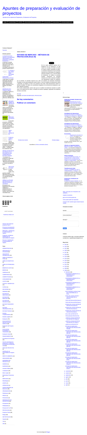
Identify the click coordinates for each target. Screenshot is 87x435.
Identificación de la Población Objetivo (7, 89)
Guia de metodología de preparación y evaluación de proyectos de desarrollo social (8, 343)
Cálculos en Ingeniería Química (71, 145)
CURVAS (5, 287)
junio (67, 381)
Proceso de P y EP (7, 408)
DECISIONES (6, 289)
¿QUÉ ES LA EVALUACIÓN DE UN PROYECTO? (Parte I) (72, 322)
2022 (65, 246)
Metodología (5, 380)
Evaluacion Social (7, 334)
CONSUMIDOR (6, 279)
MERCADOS (5, 378)
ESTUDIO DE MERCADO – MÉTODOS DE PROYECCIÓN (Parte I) (72, 367)
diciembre (68, 272)
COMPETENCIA (6, 274)
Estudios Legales (6, 316)
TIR (3, 421)
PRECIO (4, 395)
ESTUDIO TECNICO (7, 311)
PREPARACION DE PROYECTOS (7, 400)
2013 (65, 260)
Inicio (40, 140)
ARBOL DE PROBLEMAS (8, 264)
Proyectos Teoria (6, 412)
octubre (67, 373)
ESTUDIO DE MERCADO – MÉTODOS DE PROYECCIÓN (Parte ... (72, 358)
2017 (65, 252)
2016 (65, 254)
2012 (65, 262)
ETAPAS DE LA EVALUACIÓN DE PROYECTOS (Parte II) (73, 308)
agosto (67, 377)
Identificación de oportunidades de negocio (8, 352)
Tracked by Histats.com (8, 214)
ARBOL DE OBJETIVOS (8, 261)
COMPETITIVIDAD (7, 276)
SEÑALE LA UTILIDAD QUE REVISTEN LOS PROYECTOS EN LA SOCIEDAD (8, 182)
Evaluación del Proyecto (8, 326)
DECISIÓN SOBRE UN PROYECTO (11, 102)
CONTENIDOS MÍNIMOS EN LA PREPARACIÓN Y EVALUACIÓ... (72, 275)
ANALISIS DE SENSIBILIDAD (6, 254)
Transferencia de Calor (69, 168)
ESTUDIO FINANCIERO (8, 304)
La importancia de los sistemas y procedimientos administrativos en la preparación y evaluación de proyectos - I (8, 58)
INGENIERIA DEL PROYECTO (7, 361)
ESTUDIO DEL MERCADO (6, 298)
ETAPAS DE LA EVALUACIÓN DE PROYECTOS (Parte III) (73, 305)
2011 (65, 264)
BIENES (4, 270)
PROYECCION (38, 95)
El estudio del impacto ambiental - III (72, 180)
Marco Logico (6, 372)
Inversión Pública (12, 22)
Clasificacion (5, 272)
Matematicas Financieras (8, 375)
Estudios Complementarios (7, 314)
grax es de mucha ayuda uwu (69, 197)
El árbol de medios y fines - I (11, 138)
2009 (65, 268)
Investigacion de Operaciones (71, 113)
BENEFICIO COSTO (7, 268)
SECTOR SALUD (6, 416)
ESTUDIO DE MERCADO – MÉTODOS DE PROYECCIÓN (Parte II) (72, 363)
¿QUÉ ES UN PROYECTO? (71, 324)
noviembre (68, 371)
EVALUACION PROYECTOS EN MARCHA (33, 22)
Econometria (67, 133)
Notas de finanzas (68, 155)
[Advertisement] (43, 36)
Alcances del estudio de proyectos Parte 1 (8, 224)
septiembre (68, 375)
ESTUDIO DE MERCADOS (66, 22)
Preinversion (5, 397)
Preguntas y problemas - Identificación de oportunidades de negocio (8, 236)
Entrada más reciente (23, 140)
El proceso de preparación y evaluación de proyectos (8, 228)
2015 (65, 256)
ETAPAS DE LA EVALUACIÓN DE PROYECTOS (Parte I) (73, 311)
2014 (65, 258)
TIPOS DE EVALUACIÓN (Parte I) (73, 302)
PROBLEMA (5, 405)
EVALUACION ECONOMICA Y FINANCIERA (6, 330)
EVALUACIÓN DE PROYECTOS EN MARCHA (7, 322)
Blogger (48, 432)
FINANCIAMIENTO (7, 336)
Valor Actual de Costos (11, 167)
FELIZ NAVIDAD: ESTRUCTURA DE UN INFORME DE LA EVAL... (72, 293)
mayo (67, 383)
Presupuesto (5, 403)
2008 (65, 270)
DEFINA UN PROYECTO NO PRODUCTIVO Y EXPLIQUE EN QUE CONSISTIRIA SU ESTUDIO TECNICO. (8, 153)
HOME (5, 22)
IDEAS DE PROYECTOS (8, 347)
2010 (65, 266)
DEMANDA (5, 291)
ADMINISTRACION (7, 248)
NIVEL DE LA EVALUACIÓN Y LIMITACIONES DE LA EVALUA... (72, 297)
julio (67, 379)
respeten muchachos (67, 195)
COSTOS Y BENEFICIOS (8, 283)
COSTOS (20, 22)
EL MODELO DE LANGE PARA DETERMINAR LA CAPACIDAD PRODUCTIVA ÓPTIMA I (8, 74)
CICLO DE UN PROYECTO (71, 314)
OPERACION (6, 385)
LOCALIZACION (47, 22)
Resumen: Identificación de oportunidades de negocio (8, 241)
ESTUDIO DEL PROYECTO (6, 301)
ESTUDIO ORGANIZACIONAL (7, 308)
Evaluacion (5, 319)
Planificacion (5, 393)
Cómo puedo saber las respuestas (70, 199)
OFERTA (5, 383)
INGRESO (5, 364)
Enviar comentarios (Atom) (42, 144)
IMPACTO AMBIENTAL (8, 356)
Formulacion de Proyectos (8, 338)
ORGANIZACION (6, 391)
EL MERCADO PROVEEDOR (11, 117)
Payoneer (5, 50)
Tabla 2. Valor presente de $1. (11, 132)
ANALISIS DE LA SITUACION (6, 251)
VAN (4, 423)
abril (67, 385)
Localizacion (5, 370)
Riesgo (4, 414)
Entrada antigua (55, 140)
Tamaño (4, 419)
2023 (65, 244)
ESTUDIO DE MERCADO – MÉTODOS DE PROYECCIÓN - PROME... (73, 327)
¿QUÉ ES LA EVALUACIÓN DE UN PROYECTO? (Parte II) (72, 318)
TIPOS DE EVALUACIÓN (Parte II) (73, 300)
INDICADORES (6, 358)
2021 (65, 248)
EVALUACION (56, 22)
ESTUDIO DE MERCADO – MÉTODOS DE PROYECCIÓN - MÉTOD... (73, 332)
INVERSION (5, 366)
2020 (65, 250)
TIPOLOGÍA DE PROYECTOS (72, 315)
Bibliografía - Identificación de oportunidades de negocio (8, 232)
